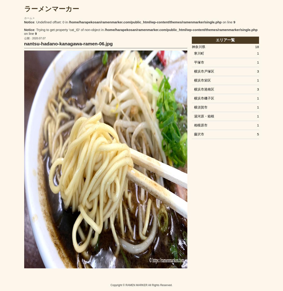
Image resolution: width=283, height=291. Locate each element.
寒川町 (226, 53)
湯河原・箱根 (226, 116)
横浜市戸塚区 (226, 71)
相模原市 (226, 125)
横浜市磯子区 (226, 98)
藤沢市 (226, 134)
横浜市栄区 (226, 80)
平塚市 (226, 62)
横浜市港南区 (226, 89)
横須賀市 (226, 107)
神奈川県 (225, 47)
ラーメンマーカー (51, 9)
